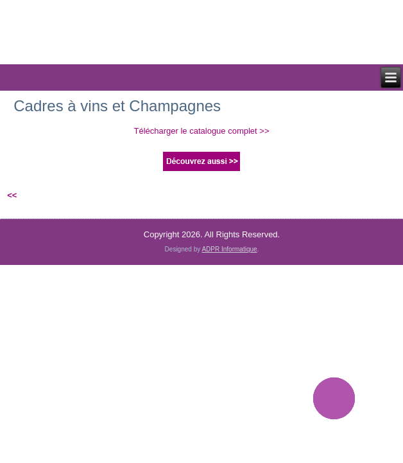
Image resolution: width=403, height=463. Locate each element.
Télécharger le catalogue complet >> (201, 131)
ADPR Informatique (229, 249)
